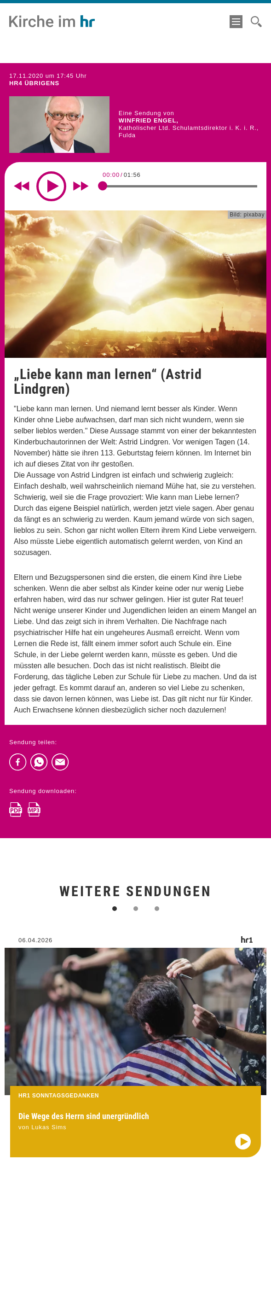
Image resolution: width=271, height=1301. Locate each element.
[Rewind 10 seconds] (21, 186)
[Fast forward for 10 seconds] (81, 186)
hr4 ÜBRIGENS (34, 83)
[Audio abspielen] (243, 1150)
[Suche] (256, 21)
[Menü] (236, 21)
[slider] (102, 185)
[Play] (51, 186)
